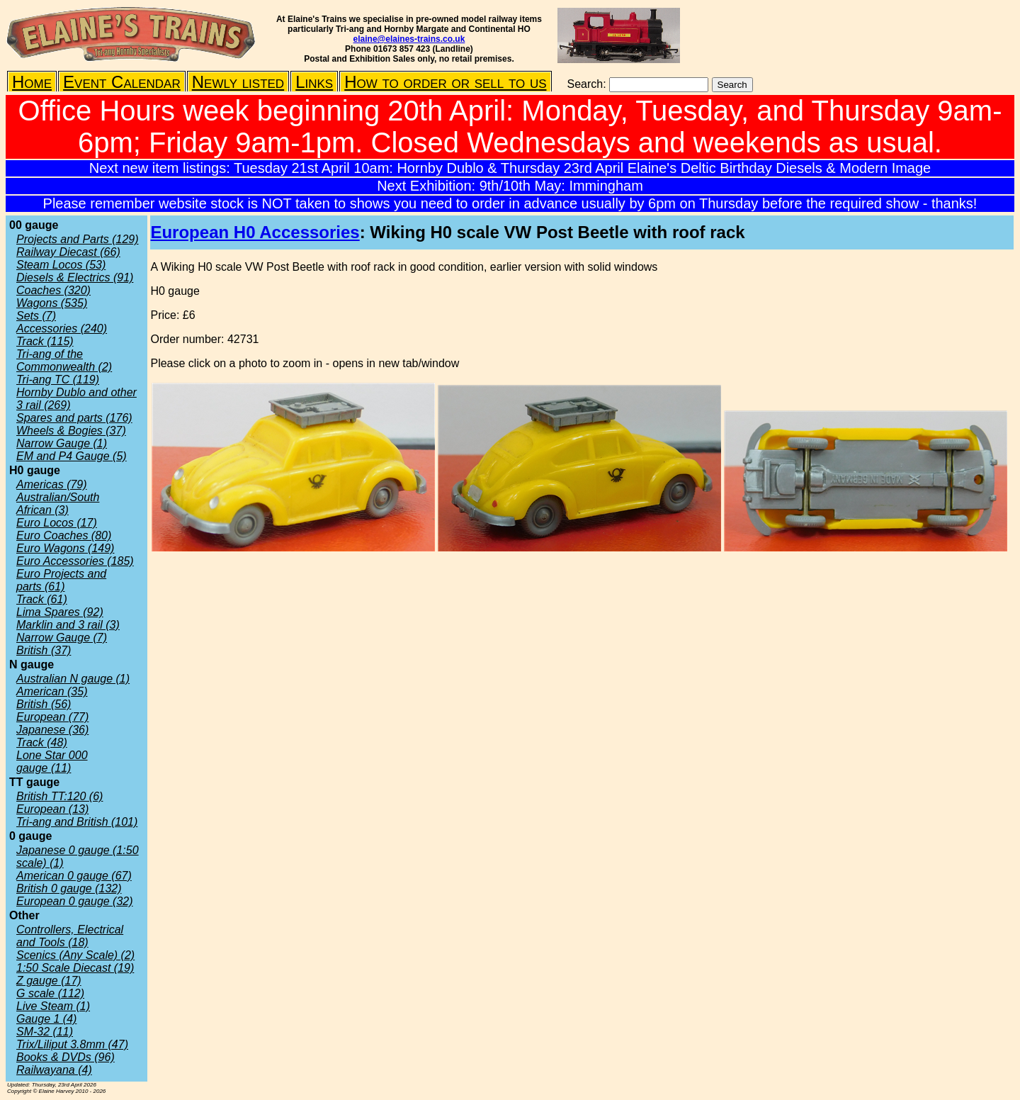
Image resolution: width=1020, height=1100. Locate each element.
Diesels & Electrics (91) (74, 277)
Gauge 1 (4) (46, 1019)
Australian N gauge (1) (73, 679)
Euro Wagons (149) (65, 548)
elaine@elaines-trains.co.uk (409, 39)
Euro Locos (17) (56, 523)
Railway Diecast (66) (68, 252)
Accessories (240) (61, 328)
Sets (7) (36, 316)
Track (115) (45, 341)
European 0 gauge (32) (74, 901)
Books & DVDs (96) (65, 1057)
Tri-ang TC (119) (57, 380)
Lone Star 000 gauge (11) (52, 761)
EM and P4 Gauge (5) (71, 456)
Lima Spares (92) (59, 612)
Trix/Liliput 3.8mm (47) (72, 1044)
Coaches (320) (53, 290)
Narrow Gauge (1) (61, 443)
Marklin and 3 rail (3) (68, 625)
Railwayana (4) (54, 1070)
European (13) (52, 809)
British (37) (43, 650)
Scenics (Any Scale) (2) (75, 955)
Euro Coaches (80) (63, 535)
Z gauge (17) (48, 981)
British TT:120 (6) (59, 796)
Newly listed (238, 81)
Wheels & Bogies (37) (71, 431)
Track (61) (41, 599)
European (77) (52, 717)
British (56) (43, 704)
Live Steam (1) (53, 1006)
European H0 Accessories (254, 232)
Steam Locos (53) (61, 265)
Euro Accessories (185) (75, 561)
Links (314, 81)
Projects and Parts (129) (77, 239)
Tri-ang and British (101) (76, 822)
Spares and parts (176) (74, 418)
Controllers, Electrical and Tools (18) (69, 936)
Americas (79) (51, 484)
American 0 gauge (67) (74, 876)
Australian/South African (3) (57, 503)
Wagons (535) (51, 303)
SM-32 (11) (44, 1032)
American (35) (51, 691)
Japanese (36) (52, 730)
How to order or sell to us (445, 81)
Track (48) (41, 742)
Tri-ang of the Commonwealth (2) (64, 360)
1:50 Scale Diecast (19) (75, 968)
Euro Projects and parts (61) (61, 580)
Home (32, 81)
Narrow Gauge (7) (61, 638)
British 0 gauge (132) (69, 888)
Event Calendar (122, 81)
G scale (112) (50, 993)
